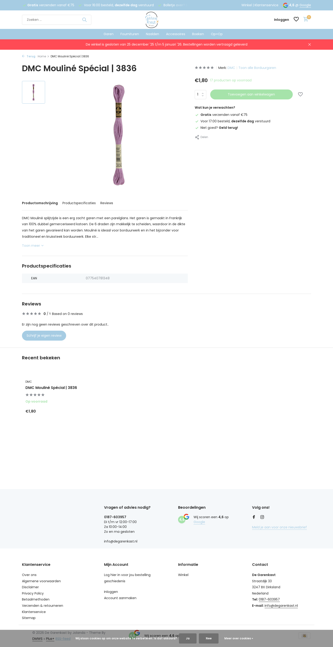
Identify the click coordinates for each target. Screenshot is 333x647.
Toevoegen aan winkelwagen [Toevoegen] (251, 94)
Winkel (246, 5)
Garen (109, 34)
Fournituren (129, 34)
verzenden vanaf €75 (221, 114)
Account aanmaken (120, 598)
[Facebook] (254, 517)
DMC (231, 67)
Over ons (29, 575)
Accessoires (175, 34)
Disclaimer (30, 587)
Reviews (106, 203)
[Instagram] (262, 517)
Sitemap (29, 618)
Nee (209, 638)
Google (305, 5)
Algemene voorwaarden (41, 581)
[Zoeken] (56, 20)
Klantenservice (266, 5)
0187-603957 (269, 599)
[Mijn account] (281, 19)
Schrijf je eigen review (44, 335)
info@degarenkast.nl (281, 605)
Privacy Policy (33, 593)
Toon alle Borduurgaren (257, 67)
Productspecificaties (79, 203)
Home (43, 56)
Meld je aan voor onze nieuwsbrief (279, 527)
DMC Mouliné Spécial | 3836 (51, 387)
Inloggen (111, 591)
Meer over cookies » (238, 638)
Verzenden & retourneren (42, 605)
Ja (188, 638)
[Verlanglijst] (296, 20)
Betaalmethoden (35, 599)
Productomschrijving (40, 203)
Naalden (152, 34)
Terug (28, 56)
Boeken (198, 34)
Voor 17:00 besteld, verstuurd (232, 121)
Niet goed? (216, 127)
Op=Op (217, 34)
